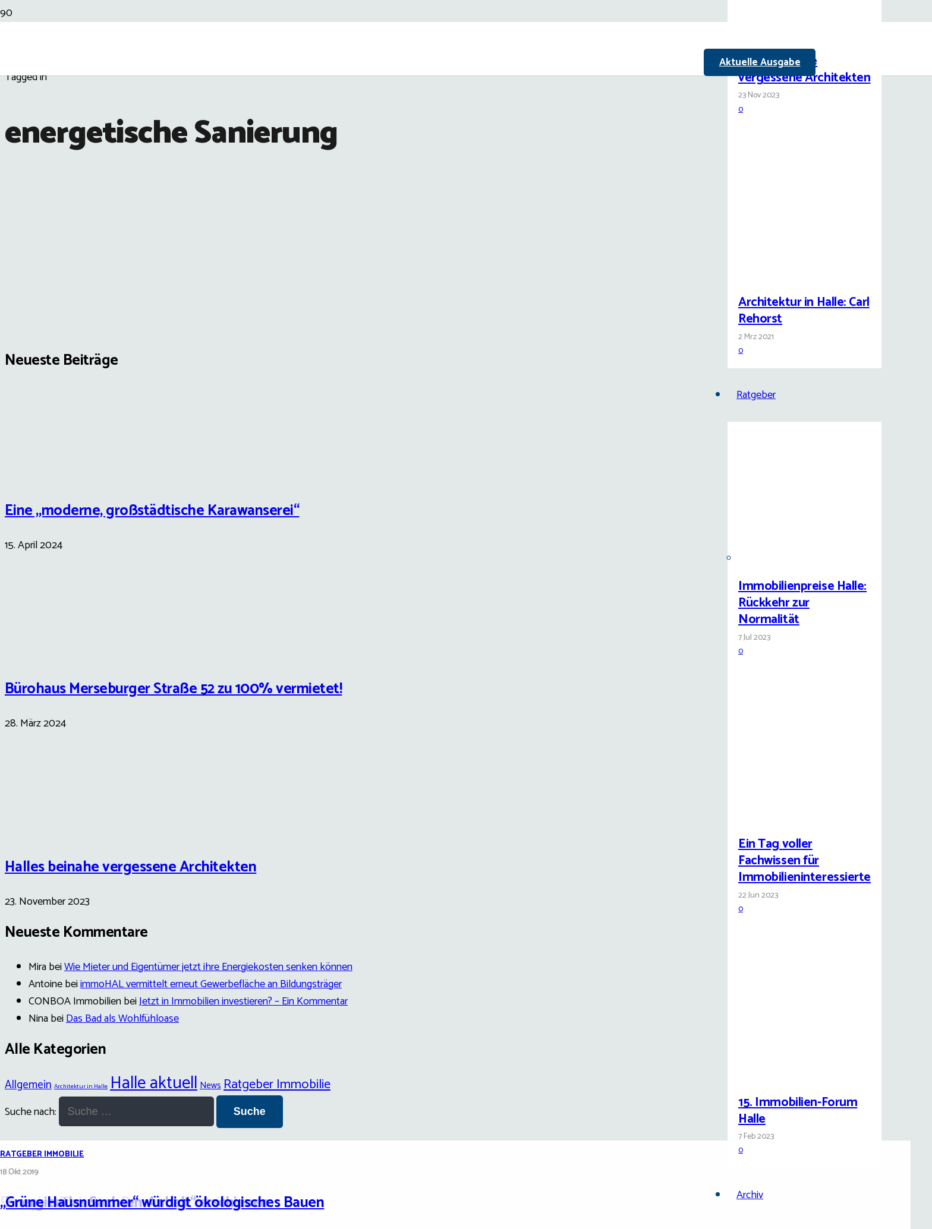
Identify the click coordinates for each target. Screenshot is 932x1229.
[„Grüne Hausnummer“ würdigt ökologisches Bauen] (304, 605)
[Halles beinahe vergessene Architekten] (782, 34)
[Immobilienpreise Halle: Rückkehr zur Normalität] (782, 559)
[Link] (406, 138)
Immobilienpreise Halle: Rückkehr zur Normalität (802, 603)
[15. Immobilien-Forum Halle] (782, 1075)
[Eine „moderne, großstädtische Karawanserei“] (49, 472)
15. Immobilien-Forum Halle (797, 1111)
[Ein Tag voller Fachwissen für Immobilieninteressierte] (782, 816)
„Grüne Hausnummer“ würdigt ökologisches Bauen (162, 1202)
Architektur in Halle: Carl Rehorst (804, 311)
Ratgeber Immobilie (42, 1154)
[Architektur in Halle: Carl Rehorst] (782, 275)
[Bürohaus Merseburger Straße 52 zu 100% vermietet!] (49, 651)
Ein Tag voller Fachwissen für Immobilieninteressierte (804, 860)
